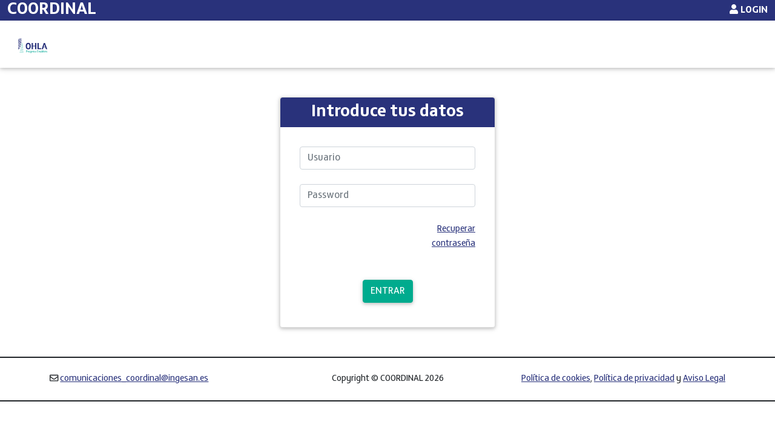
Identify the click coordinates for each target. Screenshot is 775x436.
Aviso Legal (704, 405)
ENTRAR (388, 318)
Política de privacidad (634, 405)
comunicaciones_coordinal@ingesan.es (134, 405)
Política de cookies (555, 405)
